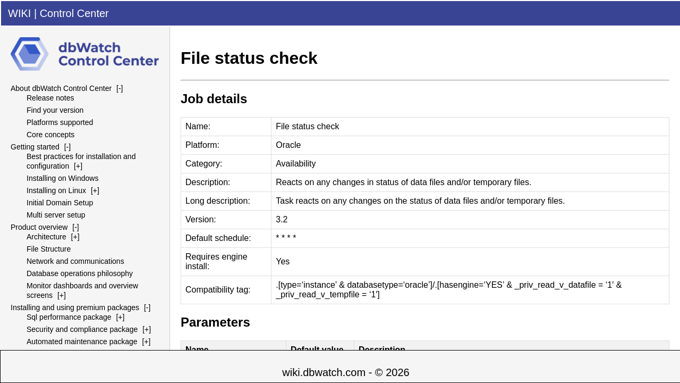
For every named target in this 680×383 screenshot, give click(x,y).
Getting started (35, 147)
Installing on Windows (62, 178)
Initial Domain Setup (60, 202)
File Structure (49, 249)
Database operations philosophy (80, 273)
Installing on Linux (56, 190)
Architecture (46, 236)
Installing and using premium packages (75, 307)
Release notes (50, 98)
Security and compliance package (82, 329)
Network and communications (75, 261)
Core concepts (50, 134)
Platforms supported (60, 122)
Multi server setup (56, 215)
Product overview (39, 227)
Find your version (55, 110)
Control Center (74, 13)
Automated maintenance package (82, 341)
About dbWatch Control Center (61, 88)
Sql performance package (69, 317)
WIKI (19, 13)
